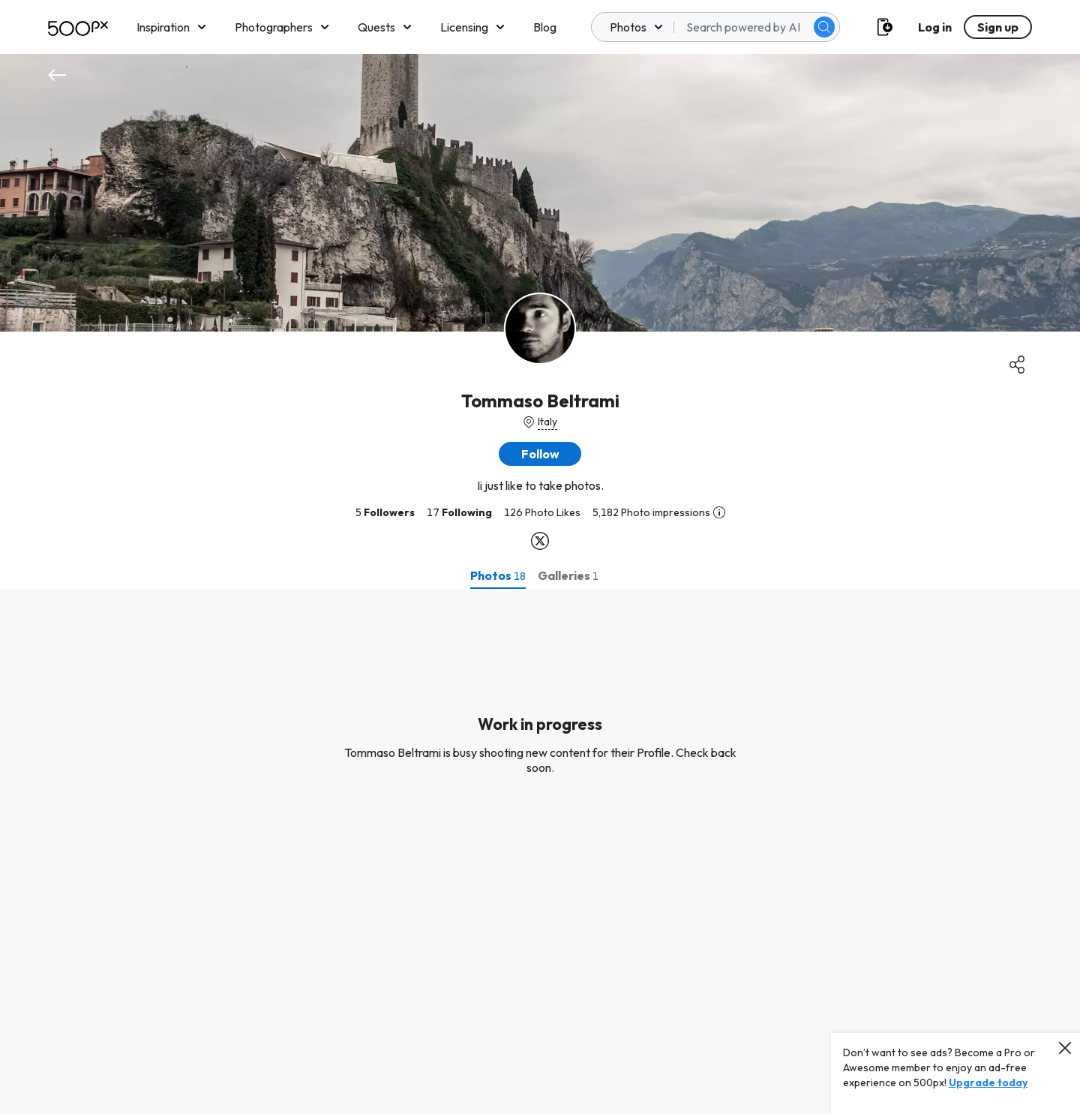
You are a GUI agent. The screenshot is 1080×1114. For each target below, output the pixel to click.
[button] (540, 454)
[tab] (498, 575)
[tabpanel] (540, 851)
